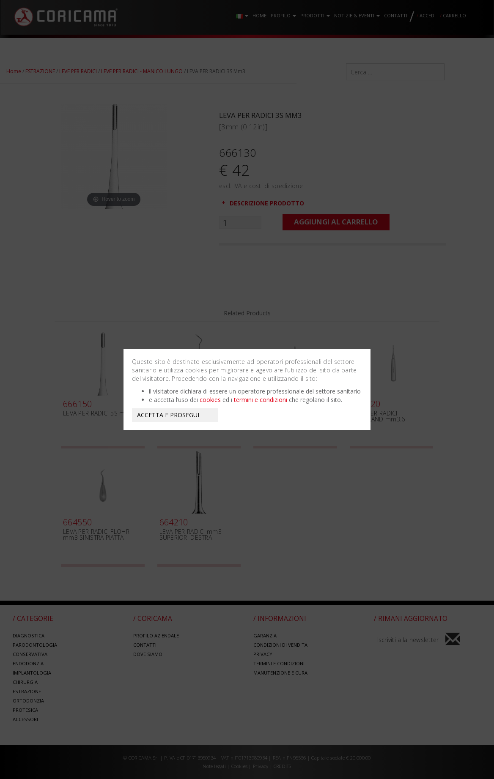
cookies (210, 400)
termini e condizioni (260, 400)
